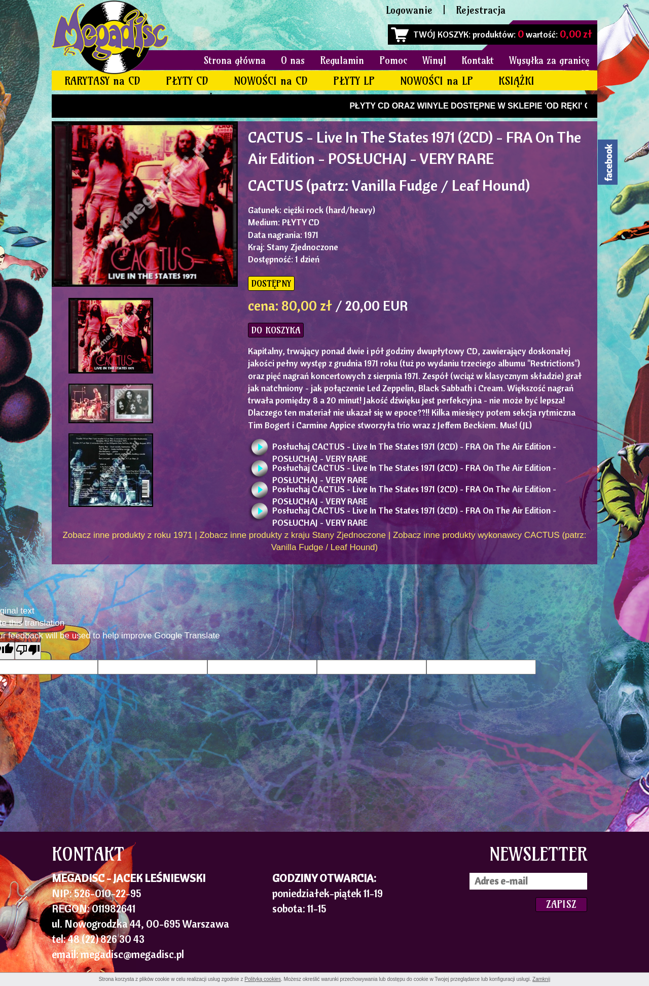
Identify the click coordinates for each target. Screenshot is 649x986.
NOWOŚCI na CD (271, 81)
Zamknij (541, 979)
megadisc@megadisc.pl (132, 954)
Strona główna (235, 60)
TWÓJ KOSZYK (440, 34)
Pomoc (393, 60)
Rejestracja (481, 10)
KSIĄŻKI (516, 81)
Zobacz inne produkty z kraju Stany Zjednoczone (292, 535)
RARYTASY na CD (102, 81)
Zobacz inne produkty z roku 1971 (127, 535)
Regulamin (342, 60)
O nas (293, 60)
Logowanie (409, 10)
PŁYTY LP (354, 81)
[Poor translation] (28, 651)
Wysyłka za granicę (549, 60)
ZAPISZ (561, 904)
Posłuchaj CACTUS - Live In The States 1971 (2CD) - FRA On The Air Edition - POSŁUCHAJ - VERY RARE (414, 449)
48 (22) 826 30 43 (106, 938)
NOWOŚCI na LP (436, 81)
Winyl (434, 60)
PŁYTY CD (187, 81)
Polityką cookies (262, 979)
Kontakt (477, 60)
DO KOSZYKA (275, 330)
